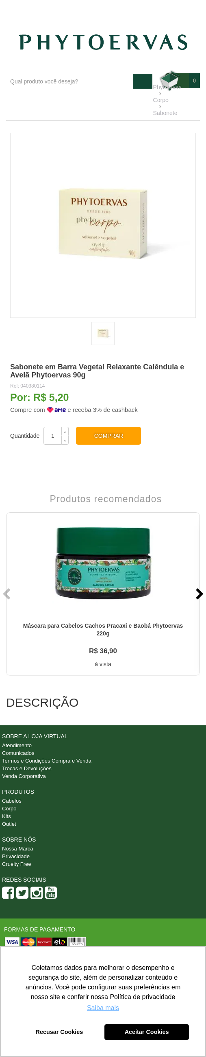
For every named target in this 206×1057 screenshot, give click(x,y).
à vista (103, 664)
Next (198, 594)
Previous (7, 594)
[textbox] (69, 81)
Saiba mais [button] (103, 1007)
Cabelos (12, 800)
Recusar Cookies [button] (59, 1032)
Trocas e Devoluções (27, 768)
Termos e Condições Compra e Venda (46, 760)
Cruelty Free (16, 864)
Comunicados (18, 753)
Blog (99, 8)
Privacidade (16, 856)
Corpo (9, 808)
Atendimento (134, 8)
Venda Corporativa (24, 776)
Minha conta (178, 8)
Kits (6, 816)
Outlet (9, 824)
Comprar (109, 436)
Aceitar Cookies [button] (147, 1032)
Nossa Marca (17, 848)
